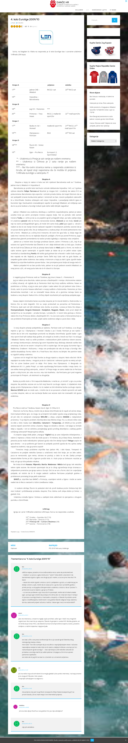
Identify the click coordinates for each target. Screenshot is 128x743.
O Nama (117, 5)
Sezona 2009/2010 (30, 530)
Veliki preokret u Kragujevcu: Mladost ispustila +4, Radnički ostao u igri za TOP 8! (103, 108)
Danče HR (24, 4)
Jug (91, 5)
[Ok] (126, 740)
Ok (92, 740)
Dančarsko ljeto (103, 5)
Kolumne (83, 5)
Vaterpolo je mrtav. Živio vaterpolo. (102, 101)
